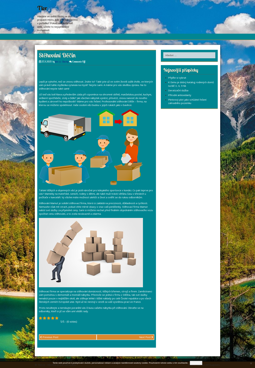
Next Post (146, 337)
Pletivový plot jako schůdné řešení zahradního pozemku (187, 101)
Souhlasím (196, 363)
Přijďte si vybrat (177, 77)
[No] (251, 363)
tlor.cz (58, 61)
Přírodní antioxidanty (179, 95)
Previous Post (49, 337)
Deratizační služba (178, 90)
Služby (65, 61)
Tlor (42, 8)
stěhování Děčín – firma (130, 101)
